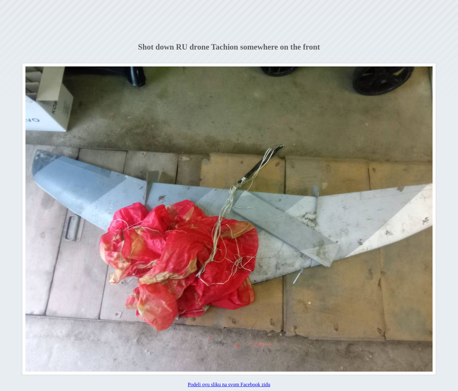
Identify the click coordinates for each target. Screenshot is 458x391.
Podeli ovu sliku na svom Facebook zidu (229, 384)
